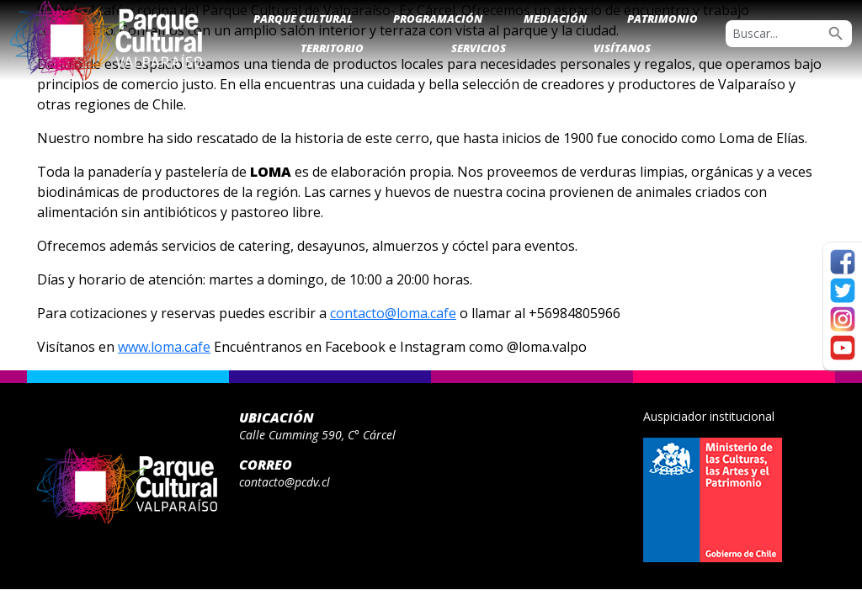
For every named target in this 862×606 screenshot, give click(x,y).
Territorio (332, 48)
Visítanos (622, 48)
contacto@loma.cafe (393, 313)
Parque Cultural (303, 18)
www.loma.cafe (164, 347)
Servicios (478, 48)
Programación (437, 18)
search (836, 33)
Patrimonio (662, 18)
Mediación (555, 18)
